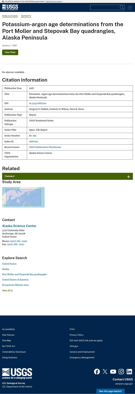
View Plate (10, 52)
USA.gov (74, 346)
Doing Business (9, 357)
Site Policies (8, 335)
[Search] (122, 7)
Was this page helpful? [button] (110, 391)
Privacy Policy (77, 335)
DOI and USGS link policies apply (86, 340)
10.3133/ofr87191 (37, 103)
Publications (10, 16)
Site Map (6, 340)
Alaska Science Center (19, 226)
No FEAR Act (8, 346)
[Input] (107, 7)
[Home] (10, 9)
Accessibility (8, 329)
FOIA (72, 329)
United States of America (15, 279)
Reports (26, 16)
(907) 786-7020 (15, 244)
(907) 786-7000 (18, 241)
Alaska (5, 269)
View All (7, 290)
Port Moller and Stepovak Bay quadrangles (24, 274)
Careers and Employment (82, 352)
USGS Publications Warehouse (45, 147)
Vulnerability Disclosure (14, 352)
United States (9, 263)
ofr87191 (33, 141)
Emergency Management (82, 357)
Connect (9, 176)
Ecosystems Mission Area (15, 285)
